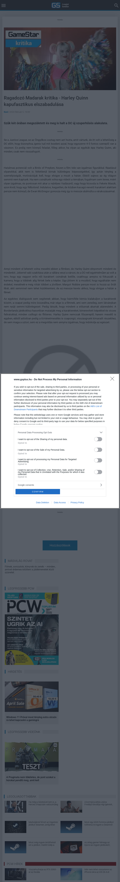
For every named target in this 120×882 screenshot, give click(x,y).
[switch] (98, 439)
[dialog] (60, 441)
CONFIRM (38, 492)
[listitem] (60, 432)
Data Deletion (42, 502)
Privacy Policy (77, 502)
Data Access (60, 502)
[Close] (113, 380)
